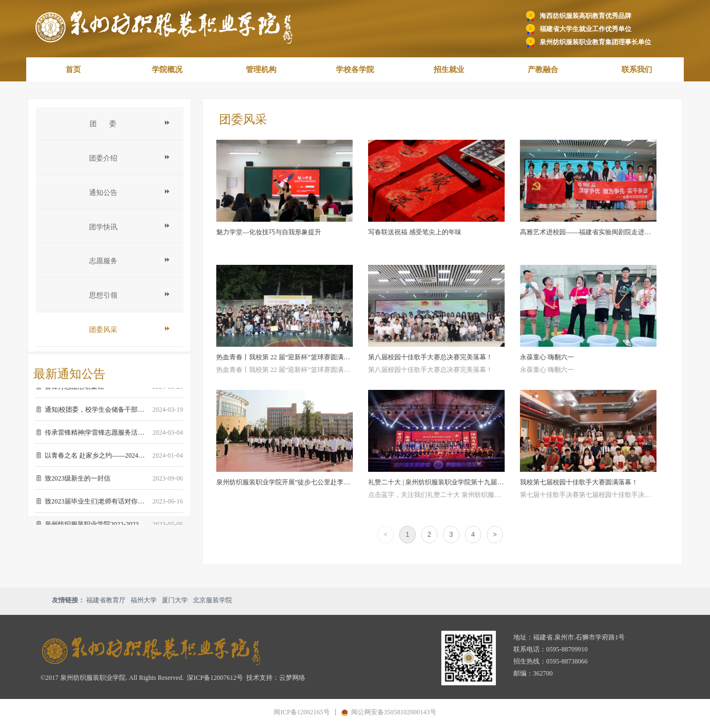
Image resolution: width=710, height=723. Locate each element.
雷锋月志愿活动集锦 (74, 389)
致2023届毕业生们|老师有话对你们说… (96, 503)
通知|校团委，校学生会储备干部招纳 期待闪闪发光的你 (96, 412)
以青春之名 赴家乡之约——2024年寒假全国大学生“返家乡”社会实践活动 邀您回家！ (96, 457)
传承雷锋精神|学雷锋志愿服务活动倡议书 (96, 434)
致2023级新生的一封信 (77, 480)
